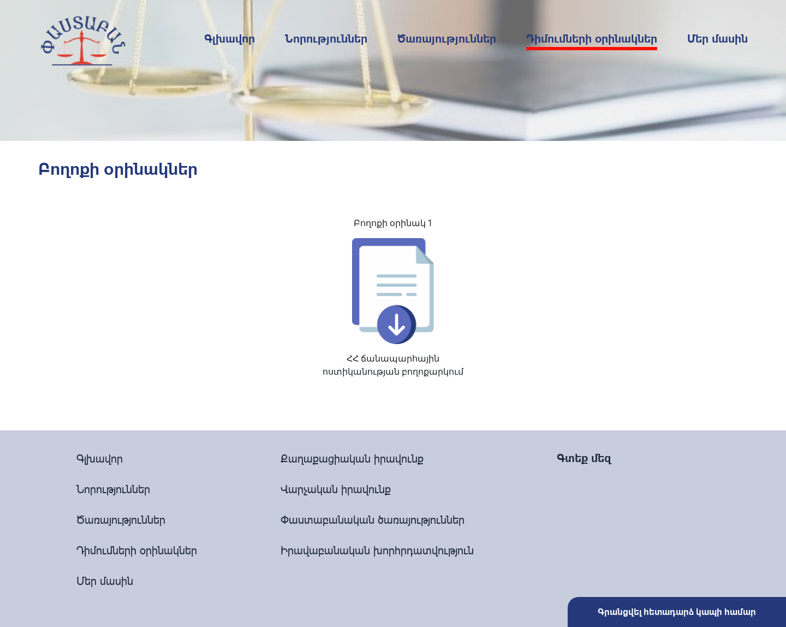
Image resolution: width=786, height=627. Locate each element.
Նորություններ (326, 38)
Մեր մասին (717, 38)
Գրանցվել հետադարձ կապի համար (677, 612)
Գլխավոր (229, 38)
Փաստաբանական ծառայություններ (373, 519)
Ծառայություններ (446, 38)
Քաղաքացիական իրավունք (352, 458)
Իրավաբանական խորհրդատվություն (377, 550)
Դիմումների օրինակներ (591, 38)
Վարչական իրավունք (336, 489)
